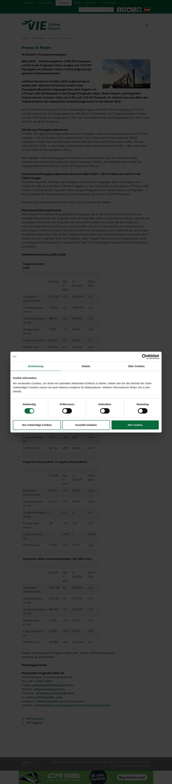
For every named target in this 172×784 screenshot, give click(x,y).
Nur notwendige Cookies (37, 424)
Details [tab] (86, 366)
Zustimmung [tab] (35, 366)
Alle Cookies (135, 424)
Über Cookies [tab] (136, 366)
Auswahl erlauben (86, 424)
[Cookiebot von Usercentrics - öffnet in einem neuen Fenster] (144, 356)
